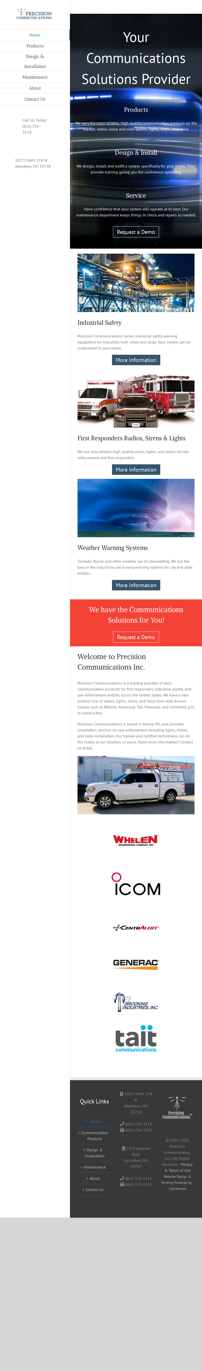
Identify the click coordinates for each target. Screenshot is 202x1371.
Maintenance (95, 1167)
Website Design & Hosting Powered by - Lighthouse (177, 1182)
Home (95, 1121)
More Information (136, 359)
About (95, 1178)
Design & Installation (94, 1152)
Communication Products (94, 1135)
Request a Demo (136, 231)
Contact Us (95, 1189)
